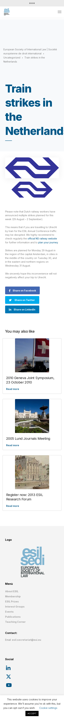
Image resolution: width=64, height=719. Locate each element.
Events (9, 611)
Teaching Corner (15, 621)
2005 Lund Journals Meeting (28, 439)
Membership (13, 596)
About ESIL (11, 591)
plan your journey (48, 242)
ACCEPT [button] (32, 713)
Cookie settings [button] (48, 708)
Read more (12, 389)
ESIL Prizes (12, 601)
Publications (13, 616)
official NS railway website (42, 238)
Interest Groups (15, 606)
